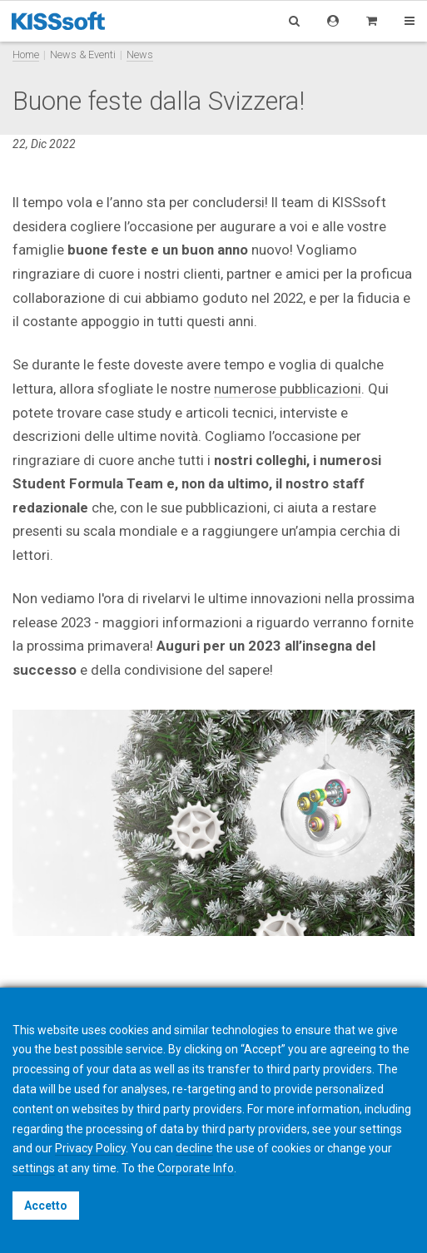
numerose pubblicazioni (287, 388)
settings (33, 1168)
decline (194, 1148)
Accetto (45, 1205)
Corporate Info (195, 1168)
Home (25, 54)
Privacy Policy (90, 1148)
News (140, 54)
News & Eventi (83, 54)
